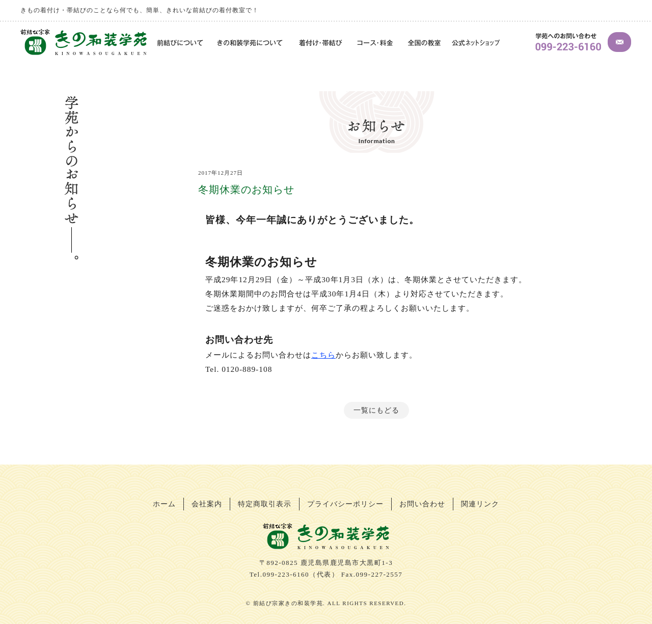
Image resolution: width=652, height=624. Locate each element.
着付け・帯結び (320, 43)
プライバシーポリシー (345, 504)
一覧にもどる (376, 410)
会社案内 (207, 504)
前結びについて (179, 43)
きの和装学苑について (251, 43)
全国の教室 (424, 43)
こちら (323, 354)
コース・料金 (375, 43)
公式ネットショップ (476, 43)
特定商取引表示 (264, 504)
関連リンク (480, 504)
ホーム (164, 504)
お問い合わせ (422, 504)
